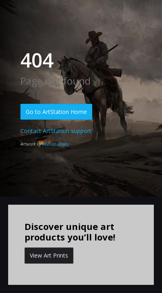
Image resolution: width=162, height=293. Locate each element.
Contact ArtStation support (55, 131)
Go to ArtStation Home (56, 112)
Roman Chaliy (55, 144)
